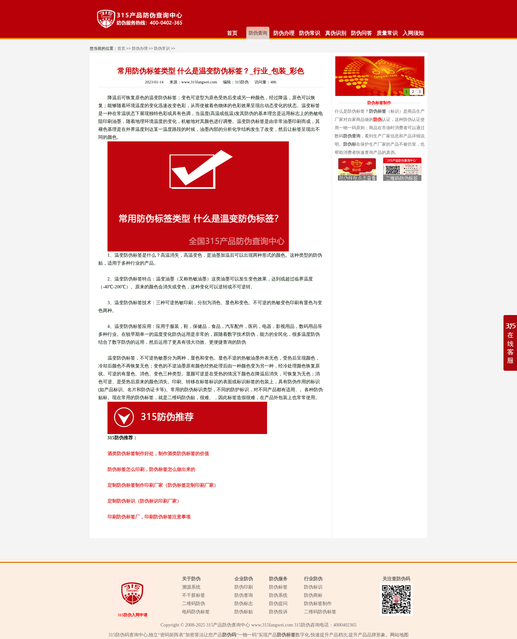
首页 (232, 33)
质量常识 (387, 33)
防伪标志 (243, 603)
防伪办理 (283, 33)
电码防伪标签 (196, 611)
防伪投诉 (278, 611)
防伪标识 (313, 587)
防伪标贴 (243, 611)
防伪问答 (361, 33)
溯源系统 (191, 587)
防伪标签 (278, 587)
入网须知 (413, 33)
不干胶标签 (193, 595)
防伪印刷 (243, 587)
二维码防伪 (193, 603)
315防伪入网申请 (132, 615)
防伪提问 (278, 603)
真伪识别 (335, 33)
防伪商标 (313, 595)
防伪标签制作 (318, 603)
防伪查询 (258, 33)
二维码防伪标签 (320, 611)
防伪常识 (309, 33)
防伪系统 (278, 595)
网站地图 (399, 634)
